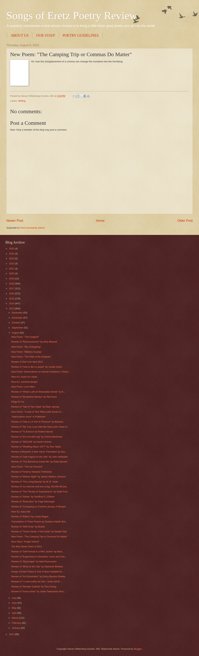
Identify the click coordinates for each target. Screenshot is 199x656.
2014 (12, 303)
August (16, 332)
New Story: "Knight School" (25, 541)
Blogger (138, 649)
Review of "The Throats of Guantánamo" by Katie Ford (39, 491)
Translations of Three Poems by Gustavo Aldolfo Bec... (39, 521)
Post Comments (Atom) (33, 227)
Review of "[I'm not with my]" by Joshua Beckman (36, 436)
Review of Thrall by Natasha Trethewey (31, 471)
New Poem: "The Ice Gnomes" (27, 466)
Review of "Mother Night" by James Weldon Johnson (38, 476)
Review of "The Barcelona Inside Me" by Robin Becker (39, 461)
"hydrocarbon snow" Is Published (28, 416)
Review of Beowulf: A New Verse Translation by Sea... (39, 451)
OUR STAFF (45, 35)
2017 (12, 288)
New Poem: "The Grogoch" (25, 336)
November (17, 317)
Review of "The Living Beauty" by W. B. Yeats (34, 481)
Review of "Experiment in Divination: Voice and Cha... (38, 556)
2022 (12, 263)
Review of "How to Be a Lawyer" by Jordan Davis (36, 366)
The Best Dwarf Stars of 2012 (26, 546)
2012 (12, 634)
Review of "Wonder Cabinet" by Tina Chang (33, 586)
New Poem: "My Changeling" (26, 346)
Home (100, 220)
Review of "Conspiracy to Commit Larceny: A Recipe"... (39, 506)
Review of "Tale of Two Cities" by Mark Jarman (35, 406)
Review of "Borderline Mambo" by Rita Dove (34, 396)
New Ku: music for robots (24, 376)
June (15, 602)
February (17, 623)
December (17, 312)
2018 (12, 283)
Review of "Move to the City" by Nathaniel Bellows (37, 566)
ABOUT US (20, 35)
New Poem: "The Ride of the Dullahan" (31, 356)
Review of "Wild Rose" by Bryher (28, 526)
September (18, 327)
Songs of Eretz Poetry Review (71, 15)
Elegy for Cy (17, 401)
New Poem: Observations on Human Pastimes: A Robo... (40, 371)
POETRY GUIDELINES (81, 35)
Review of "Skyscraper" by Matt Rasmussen (34, 561)
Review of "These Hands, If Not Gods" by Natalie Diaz (39, 531)
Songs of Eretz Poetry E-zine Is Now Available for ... (38, 571)
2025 (12, 248)
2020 (12, 273)
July (14, 598)
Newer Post (14, 220)
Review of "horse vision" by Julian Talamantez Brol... (38, 591)
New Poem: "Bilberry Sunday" (26, 351)
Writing (22, 100)
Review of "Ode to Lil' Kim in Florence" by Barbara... (38, 421)
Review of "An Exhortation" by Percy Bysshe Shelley (38, 576)
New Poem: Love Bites (23, 386)
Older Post (185, 220)
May (14, 608)
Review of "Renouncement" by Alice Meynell (34, 341)
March (15, 617)
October (16, 322)
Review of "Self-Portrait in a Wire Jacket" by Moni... (37, 551)
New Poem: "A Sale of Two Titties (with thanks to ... (37, 411)
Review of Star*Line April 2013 (27, 361)
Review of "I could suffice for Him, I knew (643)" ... (37, 581)
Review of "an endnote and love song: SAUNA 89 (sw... (39, 486)
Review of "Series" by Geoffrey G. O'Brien (32, 496)
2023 (12, 258)
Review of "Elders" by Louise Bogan (29, 516)
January (16, 628)
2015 (12, 298)
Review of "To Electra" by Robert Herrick (32, 431)
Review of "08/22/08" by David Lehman (31, 441)
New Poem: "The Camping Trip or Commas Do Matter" (39, 536)
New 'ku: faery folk (20, 511)
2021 (12, 268)
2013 (12, 308)
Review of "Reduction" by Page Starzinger (33, 501)
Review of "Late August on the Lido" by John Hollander (39, 456)
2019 (12, 278)
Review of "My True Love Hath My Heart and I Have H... (40, 426)
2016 (12, 293)
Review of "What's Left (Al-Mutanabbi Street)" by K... (38, 391)
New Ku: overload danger (24, 381)
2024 (12, 253)
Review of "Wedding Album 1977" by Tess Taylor (36, 446)
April (14, 613)
